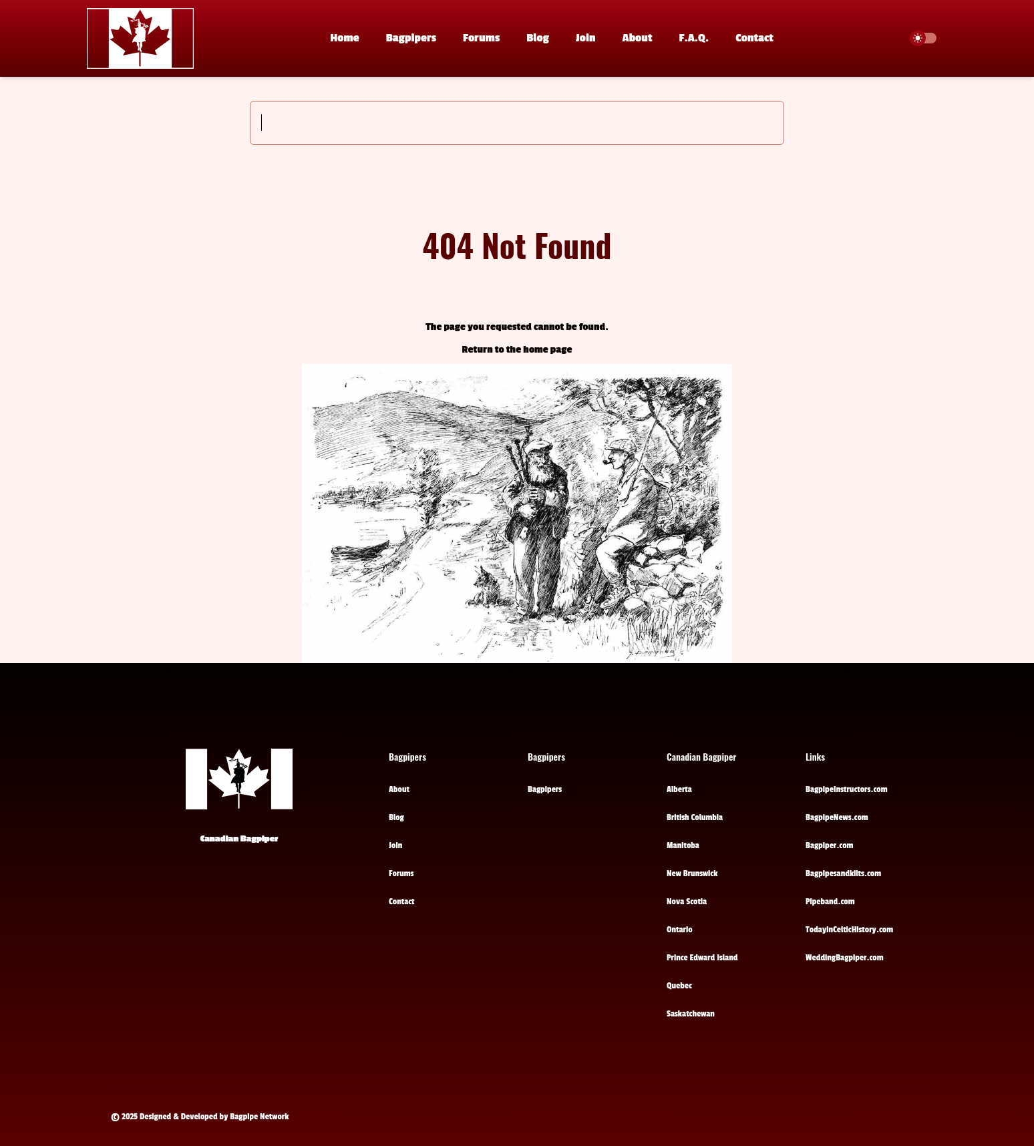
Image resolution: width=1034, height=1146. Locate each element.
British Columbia (695, 817)
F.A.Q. (694, 38)
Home (344, 38)
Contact (754, 38)
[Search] (517, 123)
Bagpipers (411, 38)
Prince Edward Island (702, 957)
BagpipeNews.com (837, 817)
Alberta (679, 789)
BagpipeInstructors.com (847, 789)
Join (586, 38)
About (638, 38)
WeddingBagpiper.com (845, 957)
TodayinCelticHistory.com (849, 929)
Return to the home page (517, 349)
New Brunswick (692, 873)
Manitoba (683, 845)
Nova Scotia (687, 901)
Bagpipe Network (259, 1116)
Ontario (680, 929)
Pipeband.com (830, 901)
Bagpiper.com (829, 845)
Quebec (679, 985)
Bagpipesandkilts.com (843, 873)
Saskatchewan (691, 1013)
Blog (537, 38)
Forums (481, 38)
